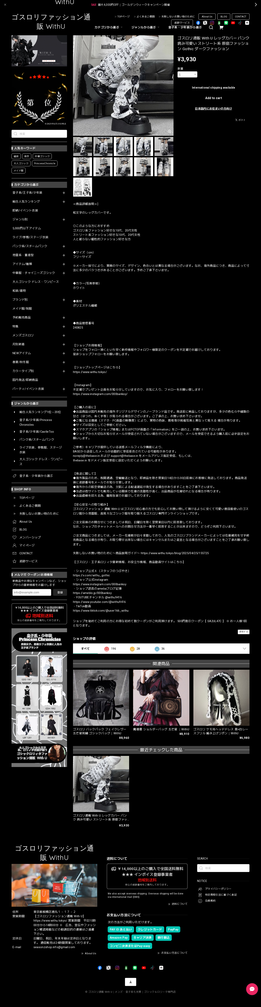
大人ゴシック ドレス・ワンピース (35, 282)
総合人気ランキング (26, 201)
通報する (243, 631)
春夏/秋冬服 (20, 362)
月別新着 (18, 344)
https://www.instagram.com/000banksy (99, 584)
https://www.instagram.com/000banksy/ (100, 394)
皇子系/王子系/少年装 (27, 192)
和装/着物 (19, 291)
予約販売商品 (21, 317)
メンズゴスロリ (23, 335)
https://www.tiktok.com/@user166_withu (101, 610)
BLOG (224, 16)
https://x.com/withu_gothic (91, 575)
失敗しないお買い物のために (178, 16)
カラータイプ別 (23, 371)
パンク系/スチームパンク (29, 246)
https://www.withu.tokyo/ (90, 372)
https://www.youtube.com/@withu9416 (99, 602)
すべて (85, 648)
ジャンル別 (20, 219)
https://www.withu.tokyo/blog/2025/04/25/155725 (175, 553)
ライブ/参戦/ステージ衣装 (30, 237)
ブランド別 (20, 299)
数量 (180, 68)
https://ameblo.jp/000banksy (92, 593)
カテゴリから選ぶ (109, 27)
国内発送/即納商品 (25, 380)
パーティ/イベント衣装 (28, 389)
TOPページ (123, 16)
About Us (207, 16)
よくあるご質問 (146, 16)
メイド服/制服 (22, 308)
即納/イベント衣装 (25, 210)
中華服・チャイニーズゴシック (33, 273)
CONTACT (240, 16)
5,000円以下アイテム (26, 228)
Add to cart (213, 98)
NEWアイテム (21, 353)
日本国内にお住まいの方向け (213, 108)
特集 (15, 326)
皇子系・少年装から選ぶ (185, 27)
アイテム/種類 (22, 264)
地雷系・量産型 (23, 255)
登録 (60, 592)
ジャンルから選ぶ (145, 27)
